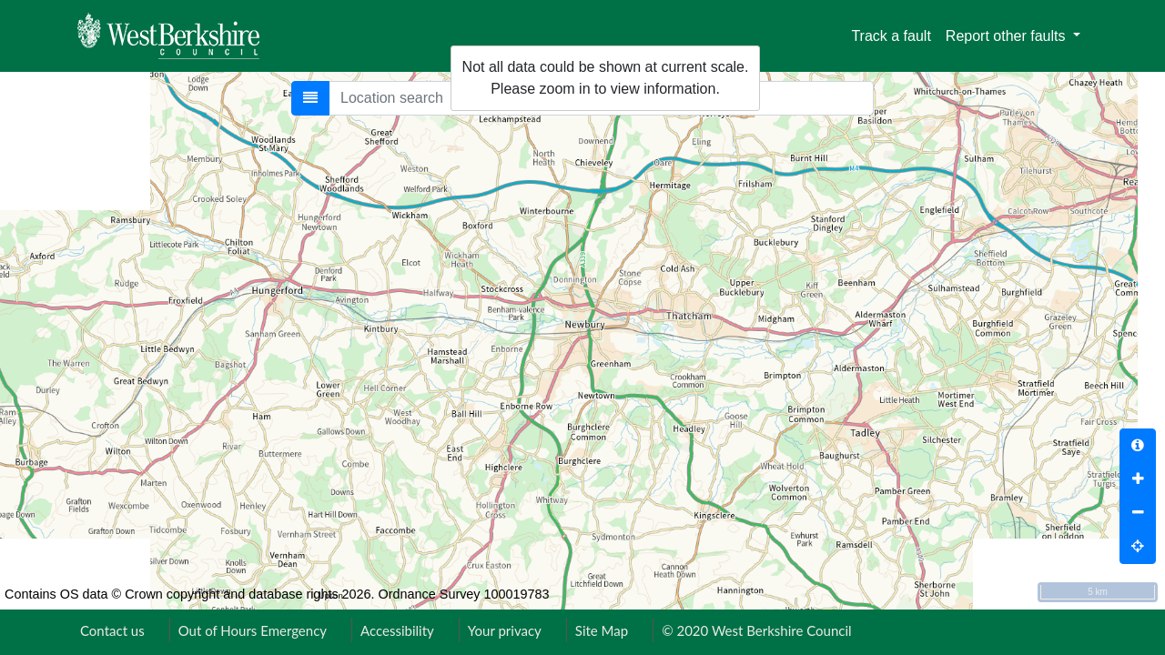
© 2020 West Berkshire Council (756, 630)
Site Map (601, 630)
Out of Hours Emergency (252, 630)
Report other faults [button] (1007, 36)
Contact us (112, 630)
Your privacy (505, 630)
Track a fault (890, 36)
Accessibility (397, 630)
